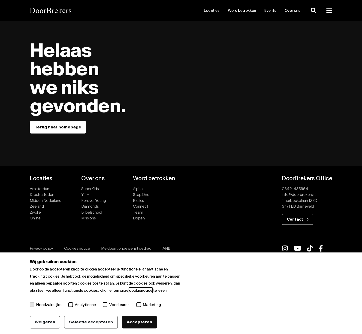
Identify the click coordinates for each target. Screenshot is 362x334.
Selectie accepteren (91, 322)
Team (138, 212)
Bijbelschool (91, 212)
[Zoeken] (313, 10)
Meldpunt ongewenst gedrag (126, 248)
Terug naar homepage (58, 127)
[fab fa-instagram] (285, 248)
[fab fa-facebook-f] (321, 248)
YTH (85, 194)
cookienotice (140, 290)
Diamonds (90, 206)
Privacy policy (41, 248)
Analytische (82, 304)
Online (35, 218)
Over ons (292, 10)
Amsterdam (40, 188)
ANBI (167, 248)
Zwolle (35, 212)
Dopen (139, 218)
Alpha (138, 188)
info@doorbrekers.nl (299, 194)
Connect (140, 206)
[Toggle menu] (329, 10)
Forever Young (93, 200)
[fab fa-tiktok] (310, 248)
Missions (88, 218)
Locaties (212, 10)
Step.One (141, 194)
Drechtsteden (42, 194)
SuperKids (90, 188)
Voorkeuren (116, 304)
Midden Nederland (45, 200)
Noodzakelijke (45, 304)
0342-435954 (295, 188)
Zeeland (37, 206)
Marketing (148, 304)
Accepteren (139, 322)
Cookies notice (77, 248)
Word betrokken (242, 10)
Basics (138, 200)
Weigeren (45, 322)
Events (270, 10)
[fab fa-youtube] (297, 248)
